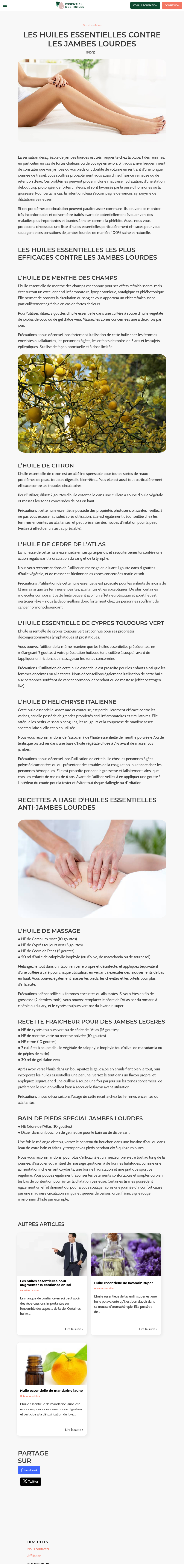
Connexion (172, 5)
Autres (97, 25)
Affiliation (34, 1556)
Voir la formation (145, 5)
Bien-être (88, 25)
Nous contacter (38, 1549)
